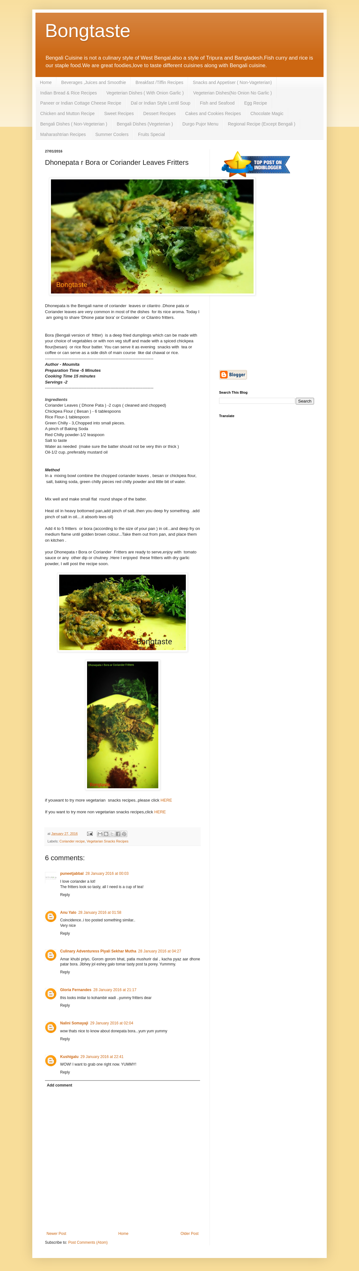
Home (46, 82)
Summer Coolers (112, 134)
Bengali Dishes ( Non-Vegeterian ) (73, 123)
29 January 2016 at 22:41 (101, 1057)
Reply (65, 895)
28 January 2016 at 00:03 (107, 873)
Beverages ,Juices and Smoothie (93, 82)
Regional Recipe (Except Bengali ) (261, 123)
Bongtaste (87, 30)
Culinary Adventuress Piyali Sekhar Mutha (98, 951)
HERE (166, 800)
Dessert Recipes (159, 113)
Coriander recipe (72, 841)
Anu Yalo (68, 912)
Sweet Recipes (119, 113)
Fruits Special (151, 134)
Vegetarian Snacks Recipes (108, 841)
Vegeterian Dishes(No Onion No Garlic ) (232, 92)
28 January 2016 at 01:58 (99, 912)
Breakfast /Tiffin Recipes (159, 82)
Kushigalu (69, 1057)
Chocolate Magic (266, 113)
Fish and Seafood (217, 103)
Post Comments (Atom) (88, 1242)
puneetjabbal (72, 873)
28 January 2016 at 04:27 (159, 951)
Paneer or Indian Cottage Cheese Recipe (80, 103)
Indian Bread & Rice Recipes (68, 92)
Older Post (189, 1233)
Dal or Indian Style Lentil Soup (160, 103)
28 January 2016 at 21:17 (114, 990)
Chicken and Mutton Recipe (67, 113)
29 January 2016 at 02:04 (111, 1023)
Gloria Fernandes (75, 990)
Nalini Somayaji (74, 1023)
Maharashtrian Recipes (63, 134)
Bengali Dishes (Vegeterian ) (145, 123)
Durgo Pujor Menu (200, 123)
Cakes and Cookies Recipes (213, 113)
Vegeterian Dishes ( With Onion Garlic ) (145, 92)
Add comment (59, 1085)
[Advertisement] (266, 230)
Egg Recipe (255, 103)
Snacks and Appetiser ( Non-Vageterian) (232, 82)
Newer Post (56, 1233)
